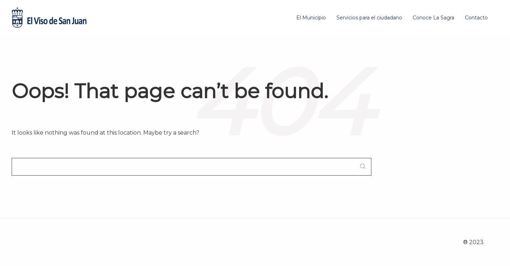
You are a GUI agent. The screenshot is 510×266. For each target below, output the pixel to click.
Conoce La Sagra (433, 17)
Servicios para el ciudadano (369, 17)
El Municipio (311, 17)
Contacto (476, 17)
